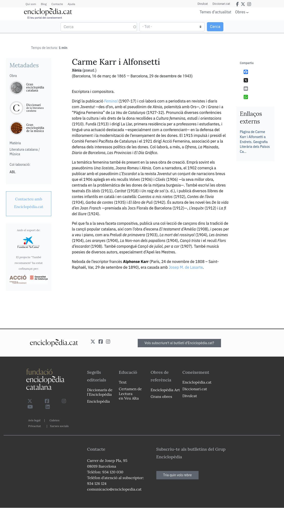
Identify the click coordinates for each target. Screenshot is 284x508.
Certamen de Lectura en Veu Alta (130, 393)
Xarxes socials (59, 426)
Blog (44, 4)
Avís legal (34, 420)
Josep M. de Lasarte (186, 267)
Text (123, 382)
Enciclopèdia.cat (196, 382)
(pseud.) (89, 70)
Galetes (54, 420)
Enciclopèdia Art (165, 389)
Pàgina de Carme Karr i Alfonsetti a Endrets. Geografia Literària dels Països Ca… (255, 142)
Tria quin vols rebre (177, 475)
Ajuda (71, 4)
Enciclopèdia (98, 401)
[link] (28, 202)
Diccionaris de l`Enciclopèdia (99, 392)
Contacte (57, 4)
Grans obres (161, 396)
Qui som (31, 4)
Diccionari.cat (221, 3)
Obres (240, 12)
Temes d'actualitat (215, 12)
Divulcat (203, 3)
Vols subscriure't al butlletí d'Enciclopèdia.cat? (179, 343)
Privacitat (34, 426)
